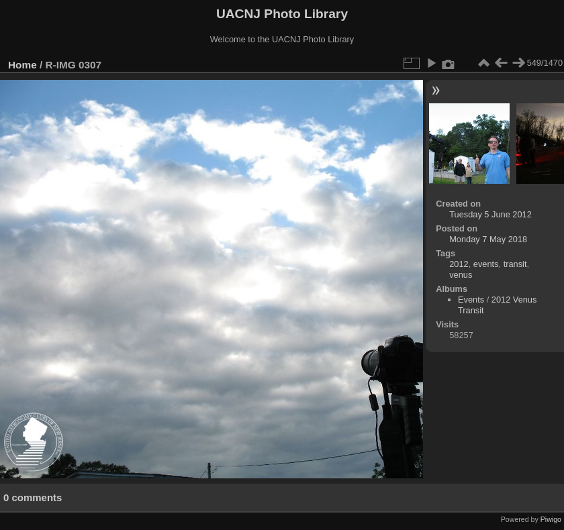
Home (22, 64)
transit (515, 264)
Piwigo (550, 519)
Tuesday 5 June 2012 (490, 214)
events (486, 264)
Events (471, 300)
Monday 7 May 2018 (488, 239)
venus (460, 275)
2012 (458, 264)
